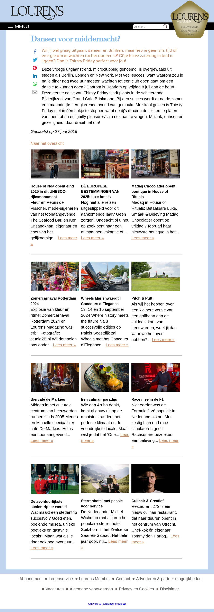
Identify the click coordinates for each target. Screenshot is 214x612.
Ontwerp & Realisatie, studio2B (107, 603)
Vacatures (55, 589)
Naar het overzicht (47, 143)
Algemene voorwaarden (91, 589)
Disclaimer (169, 589)
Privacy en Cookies (136, 589)
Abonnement (31, 578)
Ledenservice (61, 578)
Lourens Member (94, 578)
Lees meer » (92, 238)
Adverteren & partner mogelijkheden (169, 578)
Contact (123, 578)
